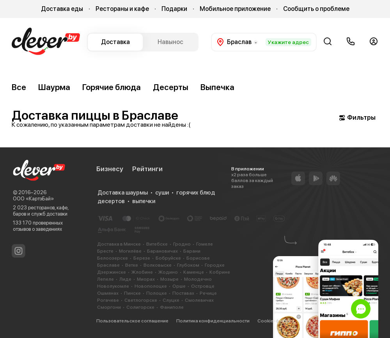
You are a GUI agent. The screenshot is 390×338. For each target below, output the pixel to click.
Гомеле (204, 244)
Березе (141, 258)
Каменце (193, 272)
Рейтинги (147, 169)
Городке (215, 265)
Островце (202, 286)
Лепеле (105, 279)
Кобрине (219, 272)
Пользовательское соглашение (132, 321)
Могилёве (130, 251)
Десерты (170, 87)
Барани (191, 251)
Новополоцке (151, 286)
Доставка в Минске (119, 244)
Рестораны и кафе (122, 8)
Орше (179, 286)
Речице (208, 293)
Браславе (108, 265)
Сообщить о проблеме (316, 8)
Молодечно (198, 279)
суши (162, 192)
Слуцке (171, 300)
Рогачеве (108, 300)
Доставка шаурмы (123, 192)
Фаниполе (172, 307)
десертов (111, 201)
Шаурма (54, 87)
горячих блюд (195, 192)
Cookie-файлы (274, 321)
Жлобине (142, 272)
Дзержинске (111, 272)
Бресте (105, 251)
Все (19, 87)
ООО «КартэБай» (33, 199)
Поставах (183, 293)
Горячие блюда (111, 87)
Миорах (146, 279)
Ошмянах (108, 293)
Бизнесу (109, 169)
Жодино (168, 272)
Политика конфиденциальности (213, 321)
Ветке (131, 265)
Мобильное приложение (235, 8)
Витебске (157, 244)
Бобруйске (168, 258)
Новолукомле (113, 286)
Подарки (174, 8)
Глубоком (188, 265)
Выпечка (217, 87)
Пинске (132, 293)
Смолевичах (199, 300)
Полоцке (156, 293)
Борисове (198, 258)
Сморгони (109, 307)
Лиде (125, 279)
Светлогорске (140, 300)
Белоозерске (112, 258)
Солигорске (140, 307)
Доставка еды (62, 8)
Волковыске (158, 265)
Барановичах (162, 251)
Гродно (182, 244)
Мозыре (169, 279)
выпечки (143, 201)
